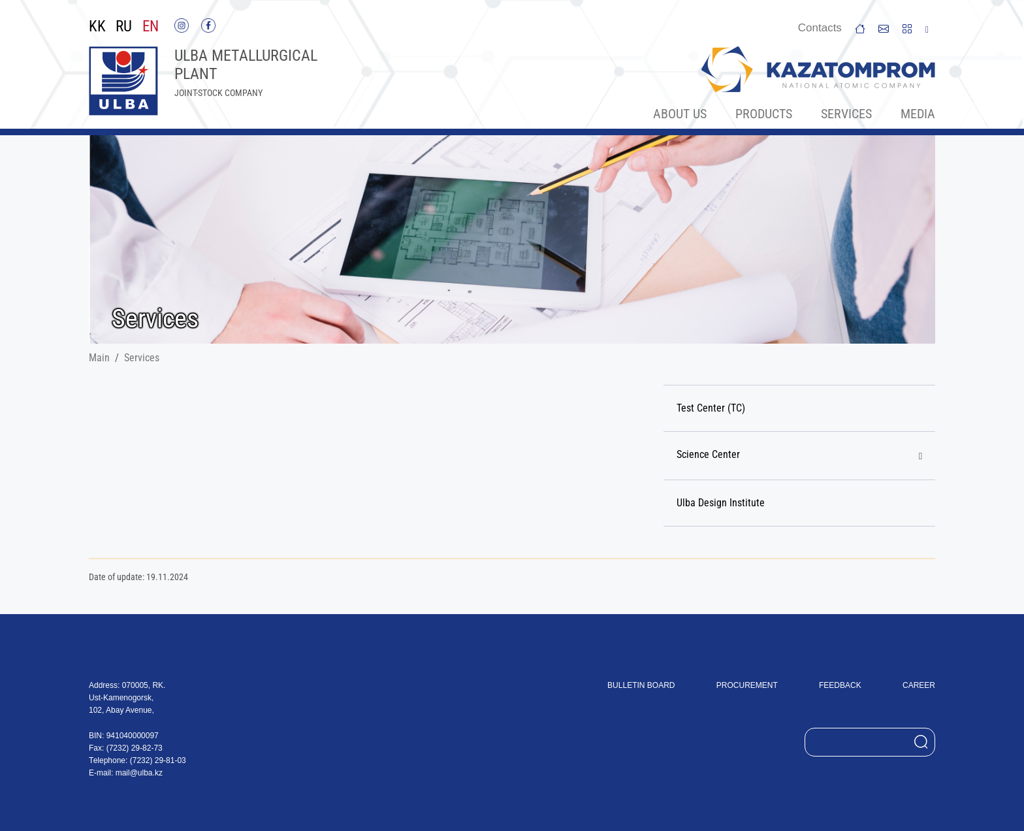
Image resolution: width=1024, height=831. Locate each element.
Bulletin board (641, 685)
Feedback (840, 685)
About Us (680, 114)
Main (99, 357)
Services (846, 114)
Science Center (708, 454)
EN (150, 27)
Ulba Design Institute (721, 503)
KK (97, 27)
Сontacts (820, 28)
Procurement (747, 685)
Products (763, 114)
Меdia (918, 114)
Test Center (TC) (711, 408)
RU (124, 27)
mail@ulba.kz (139, 772)
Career (919, 685)
